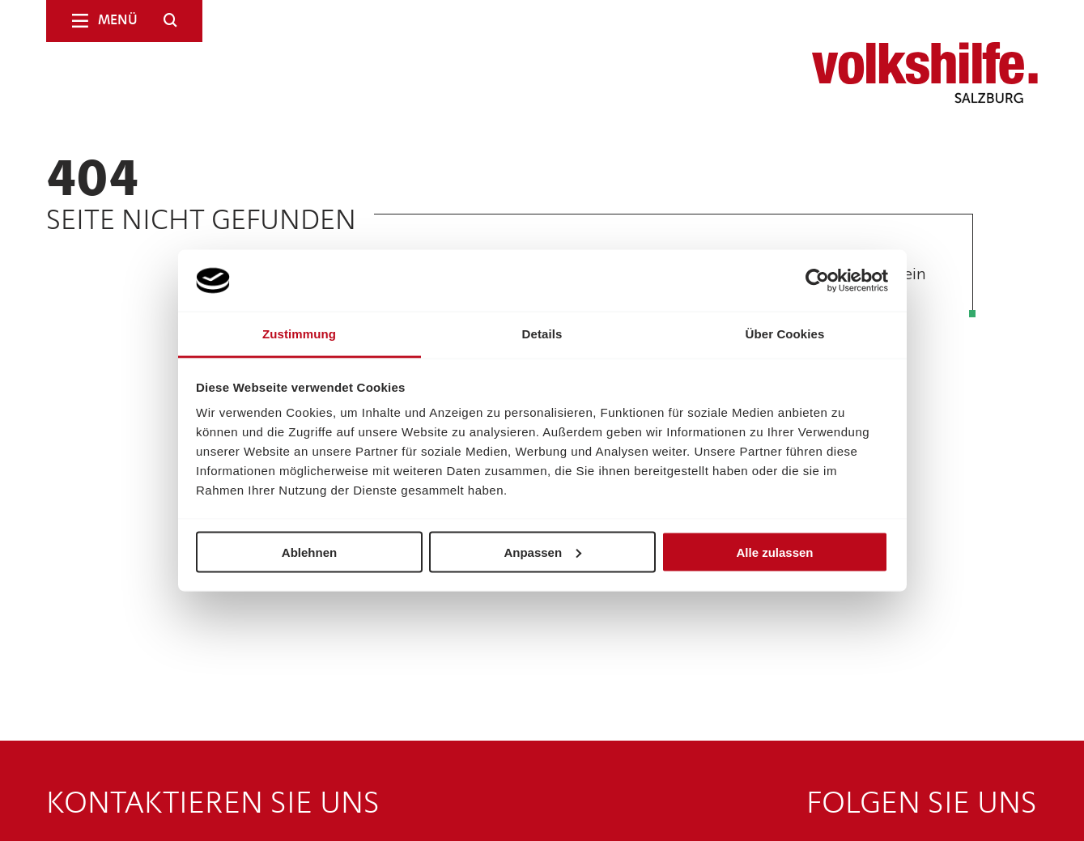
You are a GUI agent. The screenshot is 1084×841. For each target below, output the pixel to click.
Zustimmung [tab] (299, 334)
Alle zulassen (774, 552)
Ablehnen (309, 552)
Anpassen (542, 552)
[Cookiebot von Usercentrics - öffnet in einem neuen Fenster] (817, 281)
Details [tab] (542, 334)
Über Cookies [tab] (785, 334)
